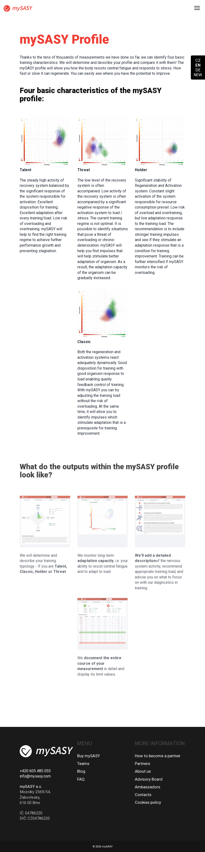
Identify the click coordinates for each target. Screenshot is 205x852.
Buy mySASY (88, 755)
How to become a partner (157, 755)
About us (143, 771)
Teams (83, 763)
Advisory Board (148, 779)
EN (197, 65)
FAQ (81, 779)
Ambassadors (147, 786)
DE (198, 70)
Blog (81, 771)
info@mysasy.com (35, 776)
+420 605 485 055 (35, 771)
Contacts (143, 794)
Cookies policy (148, 802)
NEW (198, 74)
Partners (142, 763)
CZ (198, 60)
